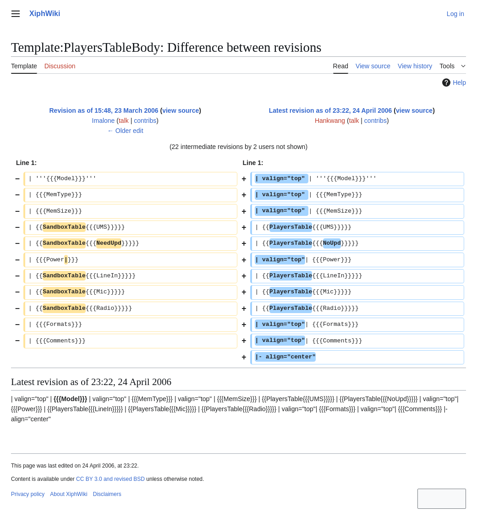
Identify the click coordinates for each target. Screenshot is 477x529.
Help (453, 82)
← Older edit (125, 130)
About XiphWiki (68, 494)
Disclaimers (107, 494)
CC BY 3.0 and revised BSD (110, 479)
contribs (145, 120)
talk (124, 120)
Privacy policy (27, 494)
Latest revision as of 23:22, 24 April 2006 (330, 110)
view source (180, 110)
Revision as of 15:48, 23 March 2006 (103, 110)
